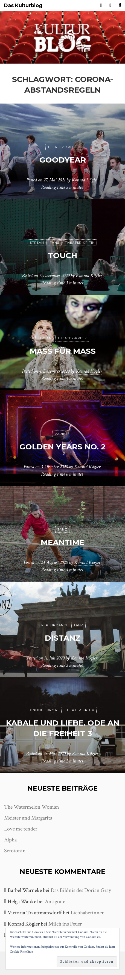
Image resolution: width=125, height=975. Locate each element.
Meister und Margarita (28, 817)
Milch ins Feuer (65, 923)
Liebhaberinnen (88, 912)
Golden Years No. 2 (62, 446)
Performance (54, 625)
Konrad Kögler (85, 180)
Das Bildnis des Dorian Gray (81, 890)
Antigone (55, 901)
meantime (62, 542)
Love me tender (20, 828)
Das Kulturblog (23, 5)
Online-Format (44, 710)
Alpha (10, 839)
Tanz (55, 243)
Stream (37, 243)
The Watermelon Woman (31, 807)
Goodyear (62, 159)
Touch (62, 255)
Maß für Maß (63, 351)
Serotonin (15, 850)
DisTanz (62, 638)
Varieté (62, 434)
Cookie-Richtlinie (21, 952)
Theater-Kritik (62, 147)
